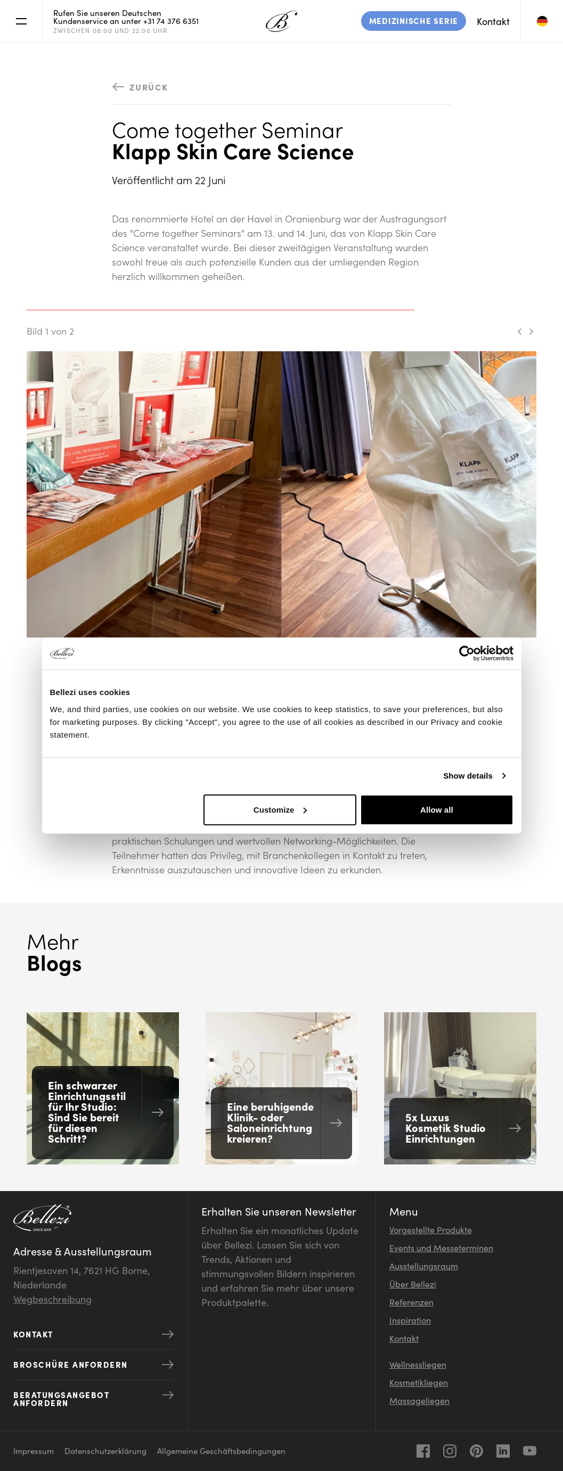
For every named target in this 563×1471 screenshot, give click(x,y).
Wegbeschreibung (52, 1298)
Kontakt (493, 21)
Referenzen (411, 1302)
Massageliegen (419, 1400)
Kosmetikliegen (418, 1382)
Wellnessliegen (417, 1364)
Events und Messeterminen (441, 1247)
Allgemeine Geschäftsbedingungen (221, 1450)
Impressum (33, 1450)
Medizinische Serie (414, 20)
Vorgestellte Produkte (430, 1229)
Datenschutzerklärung (105, 1450)
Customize (280, 809)
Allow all (436, 809)
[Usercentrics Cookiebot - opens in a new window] (466, 654)
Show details (468, 775)
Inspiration (410, 1320)
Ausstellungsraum (423, 1265)
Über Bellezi (412, 1284)
